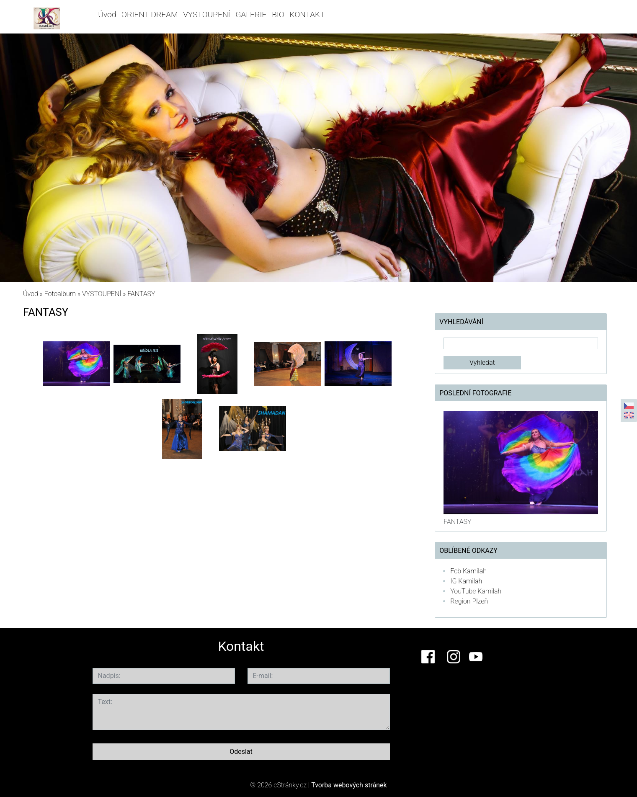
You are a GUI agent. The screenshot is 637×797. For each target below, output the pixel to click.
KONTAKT (307, 14)
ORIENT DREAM (149, 14)
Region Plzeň (469, 601)
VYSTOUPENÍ (206, 14)
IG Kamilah (466, 581)
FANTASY (457, 522)
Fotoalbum (60, 294)
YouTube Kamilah (475, 591)
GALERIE (250, 14)
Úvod (107, 14)
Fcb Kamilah (468, 571)
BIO (278, 14)
